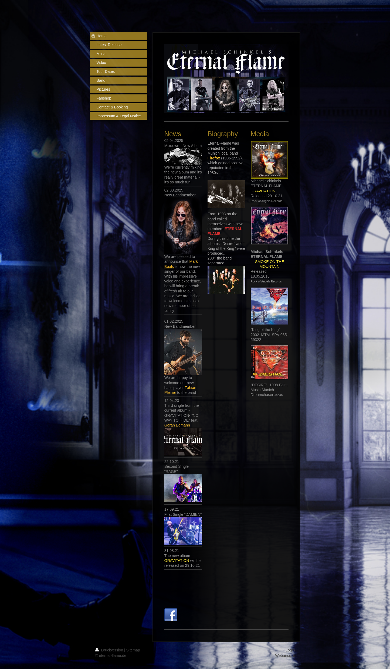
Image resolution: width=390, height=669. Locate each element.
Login (290, 650)
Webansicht (285, 655)
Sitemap (133, 650)
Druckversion (109, 650)
